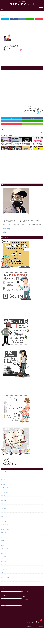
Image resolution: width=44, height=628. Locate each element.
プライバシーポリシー (25, 599)
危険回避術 (3, 540)
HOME (2, 9)
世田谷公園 (3, 495)
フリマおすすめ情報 (5, 492)
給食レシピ (3, 553)
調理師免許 (3, 572)
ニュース (3, 484)
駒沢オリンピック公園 (5, 519)
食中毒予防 (3, 556)
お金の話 (3, 476)
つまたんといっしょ (35, 626)
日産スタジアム (4, 513)
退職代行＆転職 (4, 574)
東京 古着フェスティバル (5, 516)
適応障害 (3, 580)
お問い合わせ (24, 596)
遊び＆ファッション (5, 577)
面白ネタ (3, 582)
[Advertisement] (22, 27)
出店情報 (3, 503)
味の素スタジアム (4, 505)
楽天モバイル (3, 564)
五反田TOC (3, 497)
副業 (2, 537)
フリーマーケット (4, 487)
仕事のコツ (3, 532)
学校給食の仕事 (4, 548)
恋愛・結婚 (3, 561)
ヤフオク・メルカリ (4, 524)
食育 (2, 558)
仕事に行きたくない (5, 529)
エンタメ (3, 479)
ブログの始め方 (4, 521)
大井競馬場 (3, 508)
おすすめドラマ (4, 471)
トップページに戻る (25, 591)
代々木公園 (3, 500)
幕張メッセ (3, 511)
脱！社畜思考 (4, 569)
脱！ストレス (4, 566)
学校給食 (3, 545)
